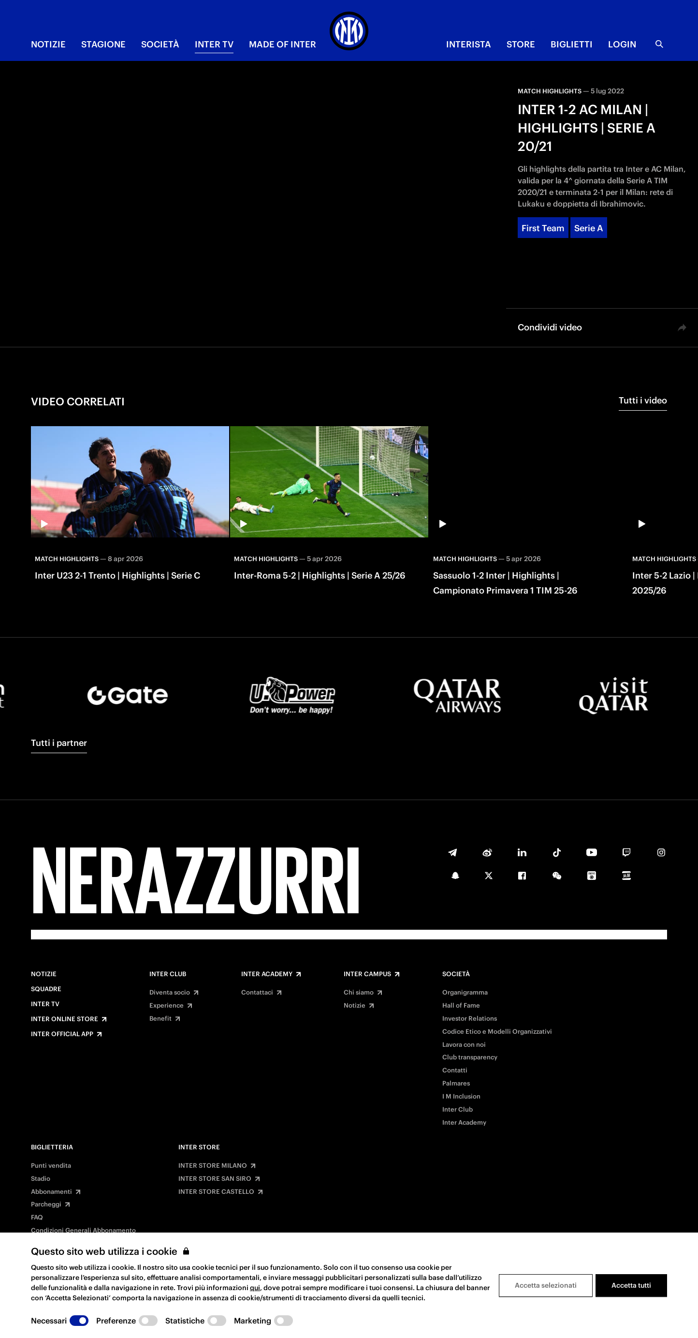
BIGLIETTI (572, 44)
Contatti (454, 1070)
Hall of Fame (461, 1006)
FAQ (37, 1217)
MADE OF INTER (282, 44)
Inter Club (167, 974)
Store (521, 44)
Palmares (456, 1083)
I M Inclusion (461, 1096)
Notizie (44, 974)
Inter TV (45, 1004)
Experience (166, 1006)
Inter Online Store (64, 1019)
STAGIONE (103, 44)
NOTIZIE (48, 44)
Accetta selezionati (546, 1285)
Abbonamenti (51, 1192)
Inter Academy (266, 974)
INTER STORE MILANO (212, 1166)
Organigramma (465, 992)
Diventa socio (169, 992)
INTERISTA (468, 44)
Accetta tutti (631, 1285)
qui (255, 1287)
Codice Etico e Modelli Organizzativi (497, 1032)
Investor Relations (469, 1019)
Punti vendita (51, 1166)
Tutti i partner (59, 742)
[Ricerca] (659, 44)
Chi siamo (359, 992)
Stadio (40, 1179)
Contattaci (257, 992)
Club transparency (469, 1057)
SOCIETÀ (160, 44)
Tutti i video (643, 400)
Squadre (46, 989)
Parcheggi (46, 1204)
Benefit (160, 1019)
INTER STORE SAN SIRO (214, 1179)
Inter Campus (367, 974)
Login (622, 44)
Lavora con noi (464, 1045)
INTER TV (214, 44)
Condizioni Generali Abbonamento (83, 1230)
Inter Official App (62, 1034)
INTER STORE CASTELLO (216, 1192)
